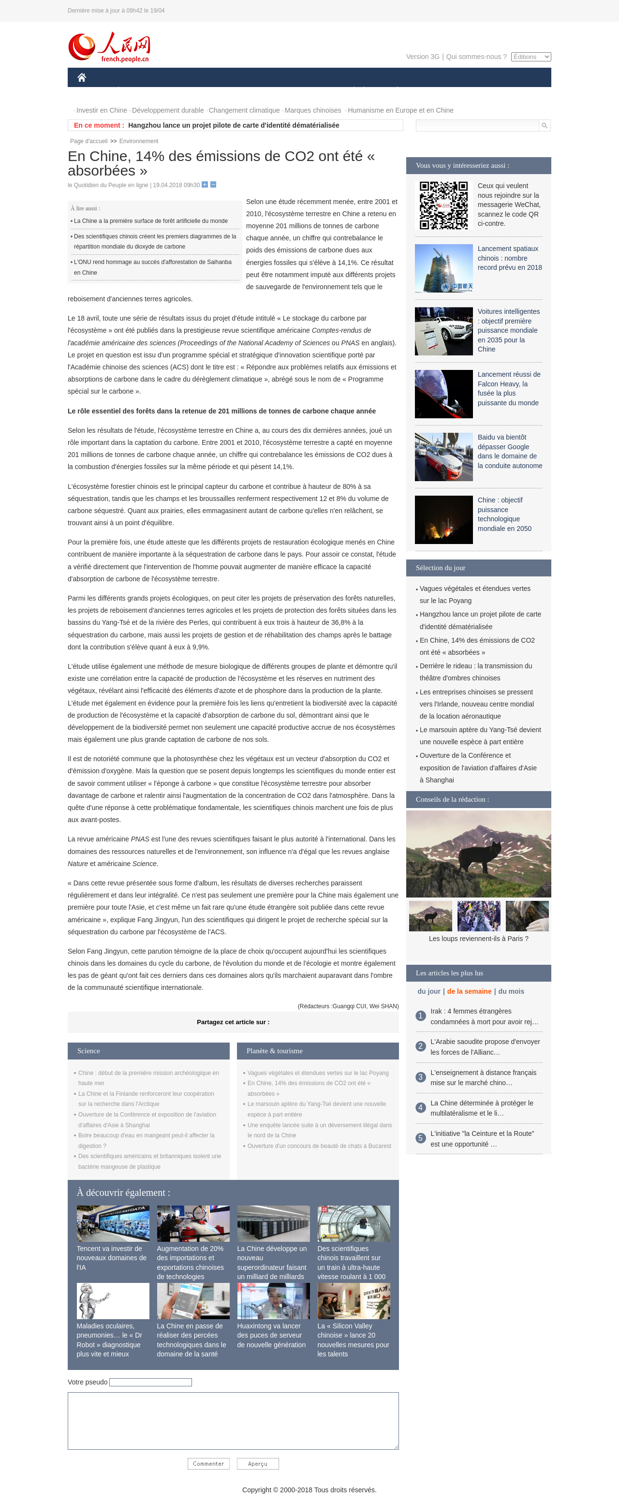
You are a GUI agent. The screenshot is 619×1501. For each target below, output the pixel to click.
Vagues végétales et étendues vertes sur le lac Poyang (318, 1073)
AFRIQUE (220, 91)
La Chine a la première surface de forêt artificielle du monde (151, 221)
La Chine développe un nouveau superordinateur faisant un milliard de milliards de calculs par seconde (272, 1267)
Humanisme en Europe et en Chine (401, 110)
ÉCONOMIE (136, 91)
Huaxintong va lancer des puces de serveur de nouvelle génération (271, 1335)
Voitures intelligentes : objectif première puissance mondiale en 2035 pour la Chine (509, 330)
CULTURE (306, 91)
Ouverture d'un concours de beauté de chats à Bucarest (319, 1146)
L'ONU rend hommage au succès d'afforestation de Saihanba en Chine (153, 267)
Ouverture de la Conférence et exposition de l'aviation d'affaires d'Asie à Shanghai (478, 767)
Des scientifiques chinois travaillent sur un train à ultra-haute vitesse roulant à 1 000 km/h (352, 1267)
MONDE (180, 91)
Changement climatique (244, 110)
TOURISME (472, 91)
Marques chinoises (313, 110)
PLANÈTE (392, 91)
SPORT (431, 91)
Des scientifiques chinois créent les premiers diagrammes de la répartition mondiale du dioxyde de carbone (155, 241)
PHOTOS (517, 91)
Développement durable (168, 110)
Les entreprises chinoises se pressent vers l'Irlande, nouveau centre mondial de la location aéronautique (477, 704)
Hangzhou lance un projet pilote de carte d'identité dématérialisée (233, 125)
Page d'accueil (89, 141)
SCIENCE (263, 91)
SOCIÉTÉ (350, 91)
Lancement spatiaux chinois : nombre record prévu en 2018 (510, 258)
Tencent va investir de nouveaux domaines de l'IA (112, 1258)
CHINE (94, 91)
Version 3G (423, 56)
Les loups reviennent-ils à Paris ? (479, 938)
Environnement (139, 141)
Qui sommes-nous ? (476, 56)
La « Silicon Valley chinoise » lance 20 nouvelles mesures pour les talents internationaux (354, 1345)
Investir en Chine (101, 110)
